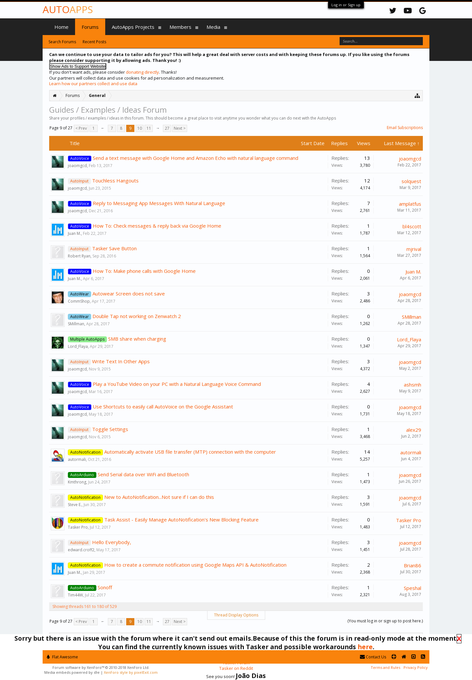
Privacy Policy (415, 667)
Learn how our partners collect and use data (93, 83)
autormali (77, 459)
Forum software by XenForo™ (100, 667)
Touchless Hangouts (115, 180)
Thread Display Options (236, 615)
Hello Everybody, (111, 542)
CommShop (79, 301)
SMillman (76, 324)
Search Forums (62, 42)
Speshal (412, 588)
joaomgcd (77, 165)
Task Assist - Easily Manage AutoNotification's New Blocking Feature (181, 519)
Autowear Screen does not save (128, 293)
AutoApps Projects (133, 27)
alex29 (413, 429)
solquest (411, 181)
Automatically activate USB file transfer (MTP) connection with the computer (190, 451)
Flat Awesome (62, 657)
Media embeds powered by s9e (72, 672)
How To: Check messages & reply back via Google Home (157, 225)
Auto (68, 9)
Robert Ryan (79, 256)
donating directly (142, 72)
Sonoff (105, 587)
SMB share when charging (137, 338)
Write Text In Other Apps (121, 361)
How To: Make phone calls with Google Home (144, 271)
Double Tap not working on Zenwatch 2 (136, 316)
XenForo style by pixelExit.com (131, 672)
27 (167, 128)
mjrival (413, 249)
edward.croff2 (81, 550)
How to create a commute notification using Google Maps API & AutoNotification (195, 564)
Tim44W (75, 595)
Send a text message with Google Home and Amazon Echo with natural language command (195, 158)
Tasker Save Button (114, 248)
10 (139, 128)
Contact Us (373, 657)
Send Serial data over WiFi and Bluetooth (143, 474)
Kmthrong (77, 482)
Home (61, 27)
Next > (180, 128)
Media (213, 27)
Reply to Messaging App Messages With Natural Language (159, 203)
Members (180, 27)
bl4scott (412, 226)
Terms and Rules (385, 667)
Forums (90, 27)
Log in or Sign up (346, 4)
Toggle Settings (110, 429)
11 (149, 128)
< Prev (81, 128)
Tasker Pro (78, 527)
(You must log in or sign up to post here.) (385, 621)
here (365, 646)
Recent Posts (94, 42)
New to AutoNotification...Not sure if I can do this (159, 497)
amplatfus (410, 203)
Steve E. (75, 504)
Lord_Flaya (78, 346)
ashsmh (412, 384)
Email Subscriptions (405, 127)
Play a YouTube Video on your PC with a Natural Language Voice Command (177, 384)
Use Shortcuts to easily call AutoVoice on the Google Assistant (163, 406)
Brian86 (412, 565)
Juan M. (74, 233)
